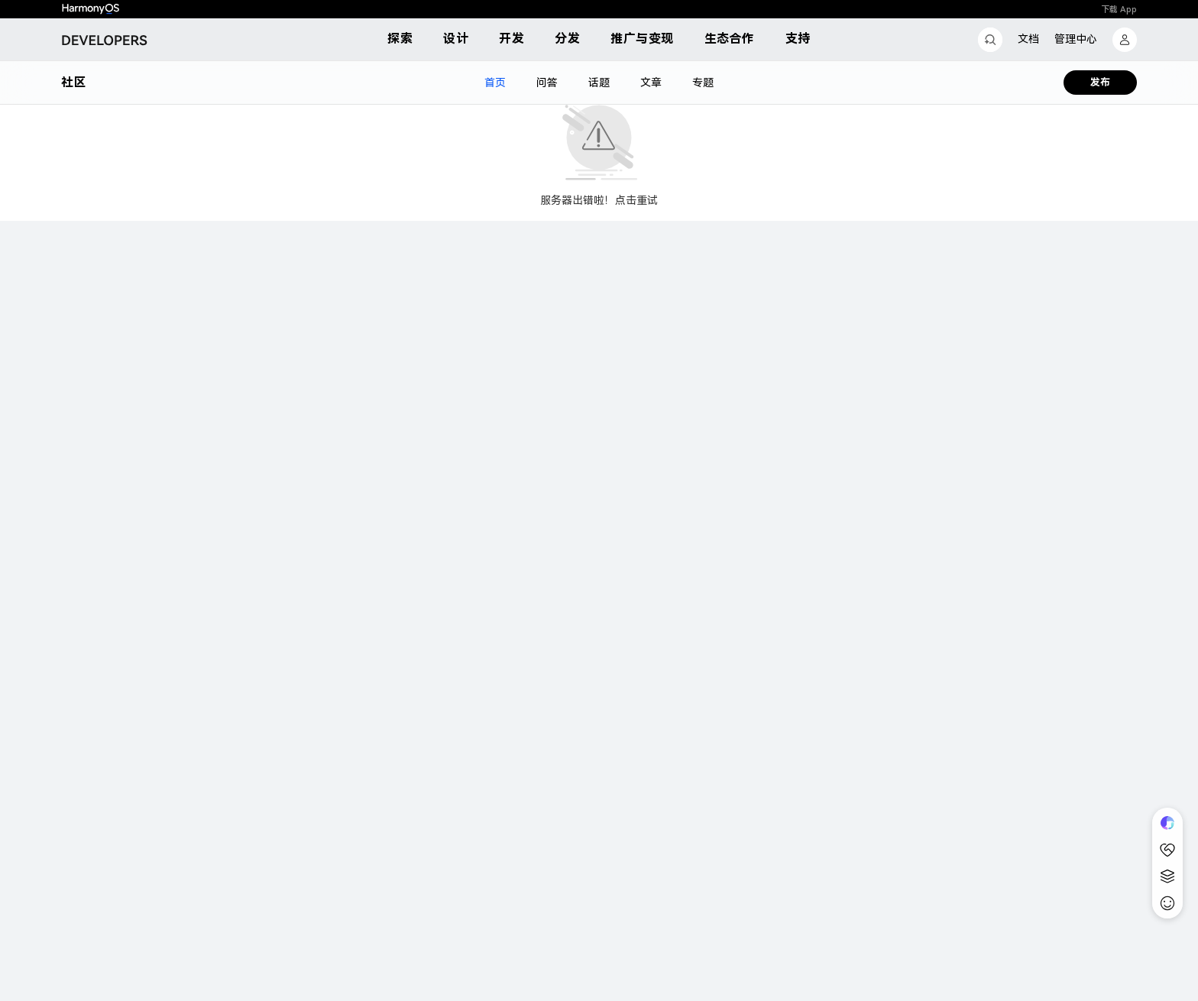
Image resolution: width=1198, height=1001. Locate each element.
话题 (599, 82)
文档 (1028, 39)
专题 (703, 82)
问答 (547, 82)
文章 (651, 82)
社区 (73, 82)
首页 (495, 82)
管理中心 (1075, 39)
